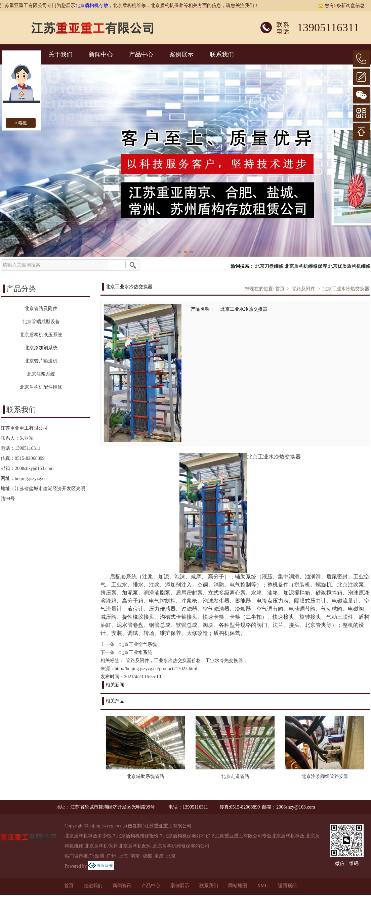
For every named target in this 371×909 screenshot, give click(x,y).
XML (262, 885)
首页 (280, 288)
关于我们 (60, 54)
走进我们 (93, 885)
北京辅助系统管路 (145, 776)
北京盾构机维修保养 (306, 266)
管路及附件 (303, 288)
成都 (147, 856)
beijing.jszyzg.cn (31, 478)
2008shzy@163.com (34, 468)
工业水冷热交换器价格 (177, 660)
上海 (123, 856)
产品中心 (141, 54)
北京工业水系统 (135, 652)
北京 (171, 856)
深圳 (99, 856)
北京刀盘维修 (269, 266)
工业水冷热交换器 (224, 660)
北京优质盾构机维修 (349, 266)
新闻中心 (101, 54)
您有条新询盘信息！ (343, 5)
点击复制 (132, 825)
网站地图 (237, 885)
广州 (111, 856)
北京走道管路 (235, 776)
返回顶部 (287, 885)
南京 (135, 856)
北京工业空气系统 (138, 644)
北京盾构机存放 (91, 5)
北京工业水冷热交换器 (345, 288)
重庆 (159, 856)
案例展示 (181, 54)
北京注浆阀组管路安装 (324, 776)
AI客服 (21, 123)
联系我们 (222, 54)
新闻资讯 (122, 885)
